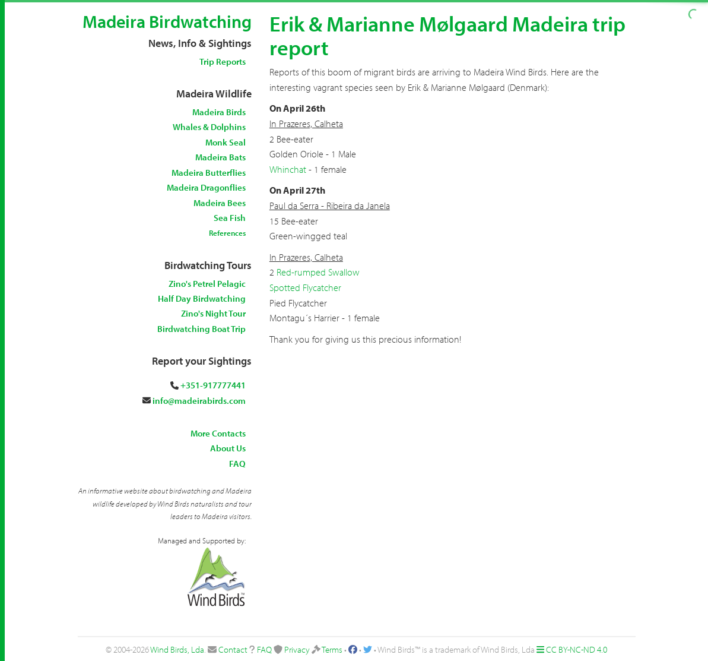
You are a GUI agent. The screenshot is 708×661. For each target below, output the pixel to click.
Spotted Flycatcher (305, 287)
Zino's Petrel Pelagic (207, 283)
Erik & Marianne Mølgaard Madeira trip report (447, 35)
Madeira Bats (220, 157)
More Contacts (218, 433)
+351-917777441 (213, 385)
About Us (228, 448)
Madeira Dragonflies (206, 187)
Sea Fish (230, 217)
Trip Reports (222, 61)
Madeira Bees (219, 202)
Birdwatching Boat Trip (201, 328)
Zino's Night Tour (213, 313)
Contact (232, 649)
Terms (332, 649)
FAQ (237, 463)
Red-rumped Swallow (318, 272)
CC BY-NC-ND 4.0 (576, 649)
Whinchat (287, 169)
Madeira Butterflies (209, 172)
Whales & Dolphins (209, 126)
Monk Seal (225, 142)
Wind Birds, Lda (177, 649)
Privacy (297, 649)
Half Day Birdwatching (202, 298)
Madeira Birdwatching (167, 21)
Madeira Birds (219, 112)
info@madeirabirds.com (199, 400)
